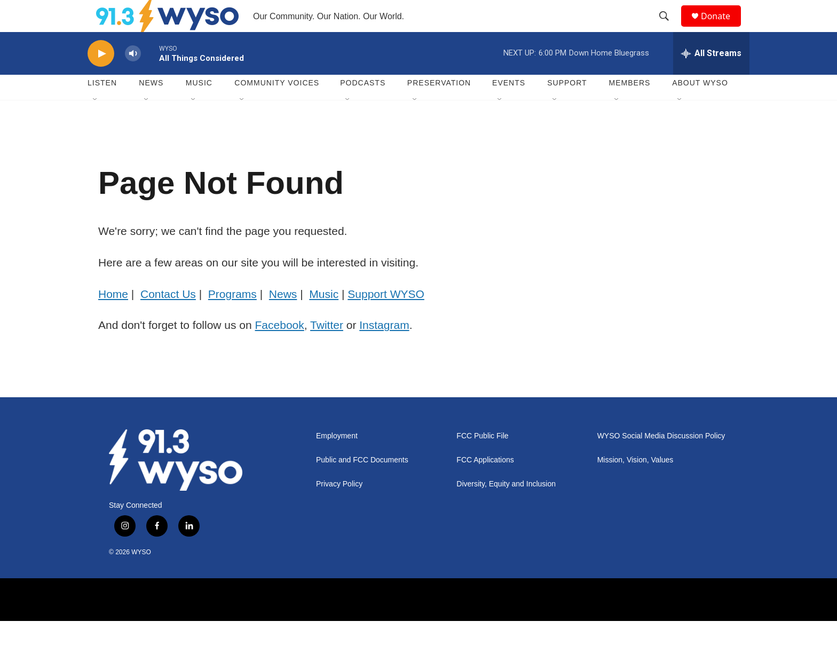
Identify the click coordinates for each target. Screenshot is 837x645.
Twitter (326, 349)
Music (199, 107)
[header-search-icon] (669, 28)
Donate (722, 28)
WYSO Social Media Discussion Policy (661, 460)
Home (113, 318)
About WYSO (700, 107)
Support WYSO (386, 318)
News (151, 107)
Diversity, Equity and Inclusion (506, 508)
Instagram (384, 349)
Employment (337, 460)
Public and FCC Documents (362, 484)
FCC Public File (482, 460)
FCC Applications (485, 484)
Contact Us (168, 318)
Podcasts (362, 107)
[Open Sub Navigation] (95, 124)
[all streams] (711, 77)
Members (630, 107)
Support (567, 107)
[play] (100, 78)
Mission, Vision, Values (635, 484)
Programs (232, 318)
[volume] (133, 78)
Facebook (279, 349)
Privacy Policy (339, 508)
